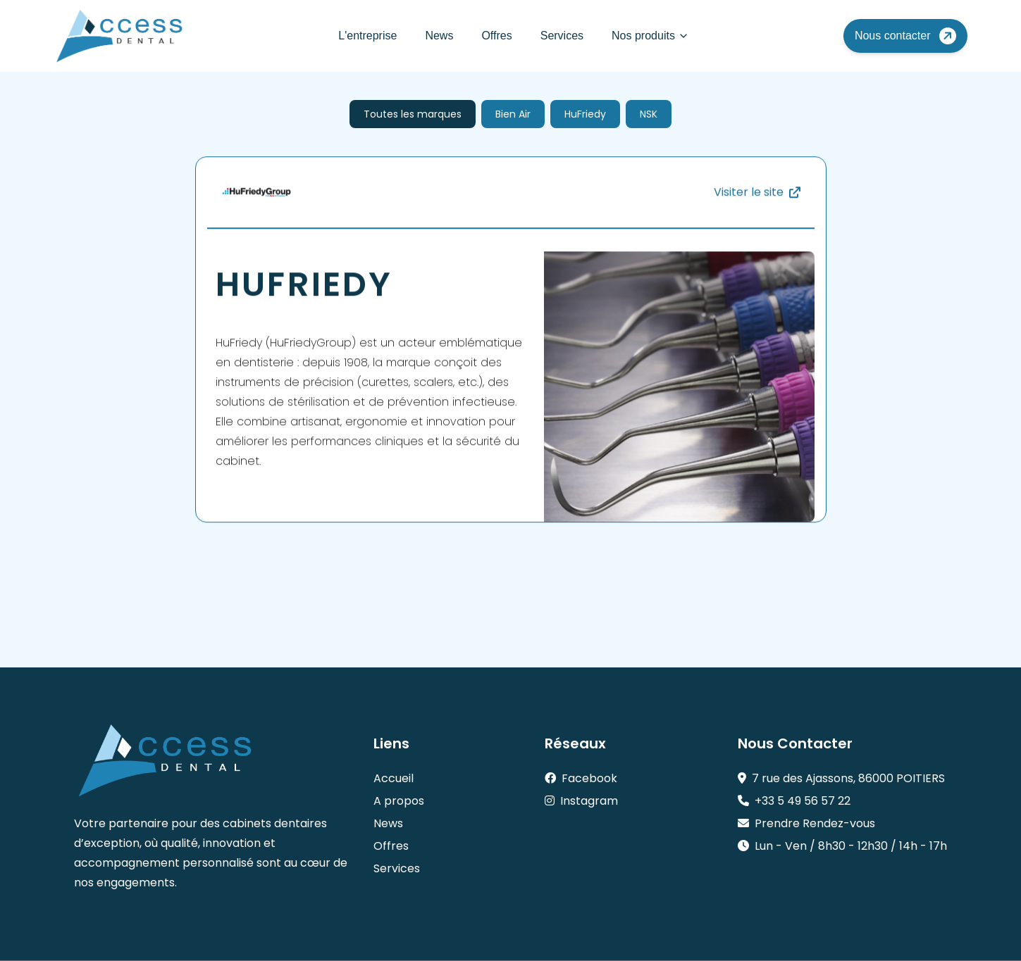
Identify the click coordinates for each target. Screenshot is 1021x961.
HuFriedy (585, 114)
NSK (648, 114)
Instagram (581, 801)
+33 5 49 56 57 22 (794, 801)
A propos (398, 801)
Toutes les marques (413, 114)
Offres (496, 36)
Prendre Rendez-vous (806, 823)
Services (561, 36)
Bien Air (513, 114)
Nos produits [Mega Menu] (650, 36)
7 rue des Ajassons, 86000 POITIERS (841, 778)
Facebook (581, 778)
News (439, 36)
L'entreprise (367, 36)
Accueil (393, 778)
